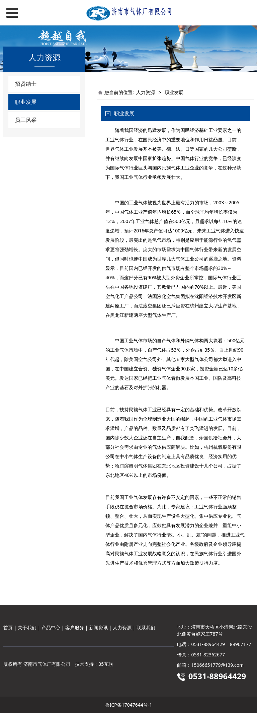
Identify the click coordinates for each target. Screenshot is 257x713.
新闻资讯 (98, 627)
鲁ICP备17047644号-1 (128, 705)
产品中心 (50, 627)
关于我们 (27, 627)
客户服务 (74, 627)
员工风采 (25, 120)
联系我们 (146, 627)
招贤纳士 (25, 83)
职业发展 (25, 101)
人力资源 (145, 92)
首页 (8, 627)
